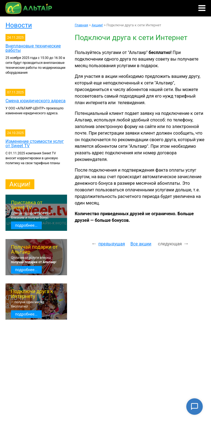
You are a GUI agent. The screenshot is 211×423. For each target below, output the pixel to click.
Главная (81, 25)
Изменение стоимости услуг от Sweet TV (34, 143)
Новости (18, 25)
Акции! (19, 184)
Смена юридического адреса (35, 100)
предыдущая (111, 243)
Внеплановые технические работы (33, 48)
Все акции (141, 243)
